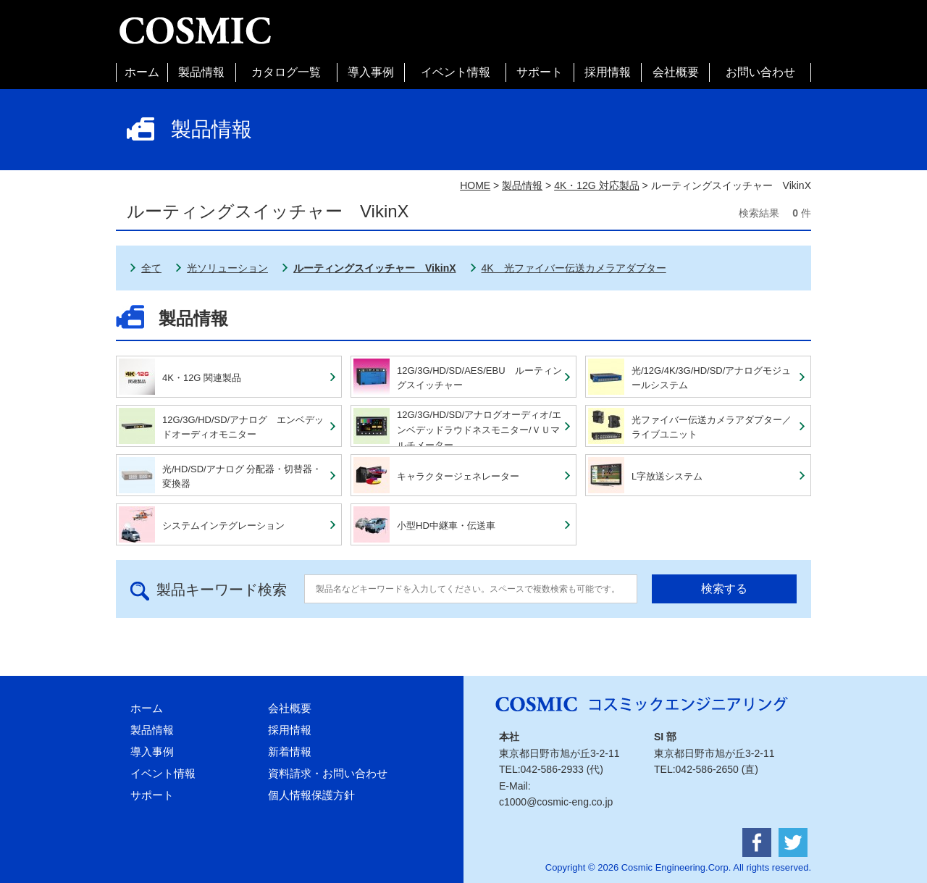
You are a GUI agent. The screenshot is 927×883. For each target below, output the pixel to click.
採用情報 (607, 72)
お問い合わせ (760, 72)
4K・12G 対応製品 (596, 185)
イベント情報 (455, 72)
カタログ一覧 (286, 72)
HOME (475, 185)
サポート (539, 72)
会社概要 (676, 72)
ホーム (142, 72)
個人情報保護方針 (311, 795)
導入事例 (371, 72)
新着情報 (289, 751)
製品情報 (201, 72)
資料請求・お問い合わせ (327, 773)
